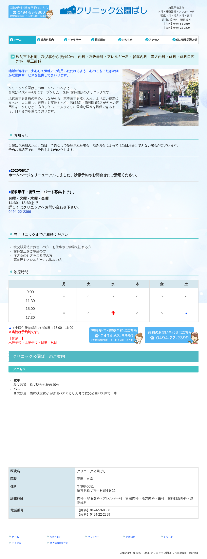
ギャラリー (74, 39)
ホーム (17, 39)
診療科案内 (47, 39)
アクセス (154, 39)
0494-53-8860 (181, 23)
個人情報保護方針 (186, 39)
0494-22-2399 (181, 27)
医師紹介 (100, 39)
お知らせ (127, 39)
